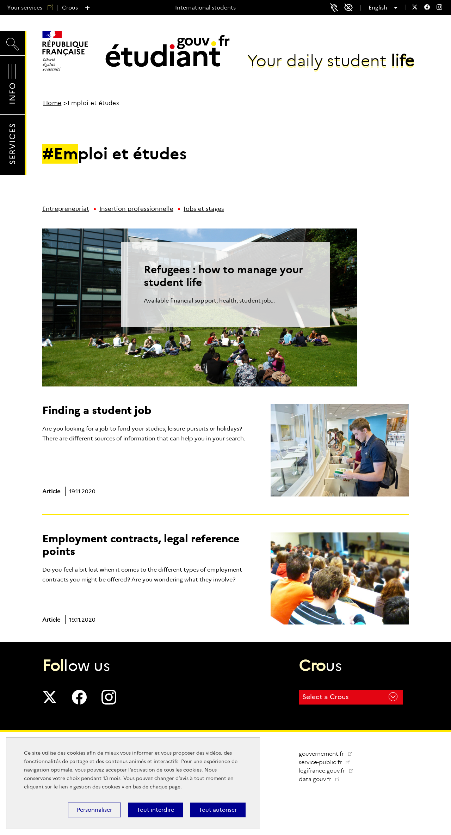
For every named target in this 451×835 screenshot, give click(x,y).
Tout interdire (155, 809)
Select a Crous (349, 696)
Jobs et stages (204, 209)
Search (12, 43)
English (380, 7)
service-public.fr (327, 762)
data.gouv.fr (322, 779)
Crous (70, 7)
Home (52, 103)
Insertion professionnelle (136, 209)
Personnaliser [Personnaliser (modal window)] (94, 809)
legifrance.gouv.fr (329, 770)
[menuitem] (415, 8)
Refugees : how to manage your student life (223, 276)
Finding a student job (97, 410)
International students (205, 7)
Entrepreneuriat (65, 209)
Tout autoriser (218, 809)
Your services (27, 7)
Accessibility (351, 7)
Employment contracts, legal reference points (140, 545)
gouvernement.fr (326, 753)
